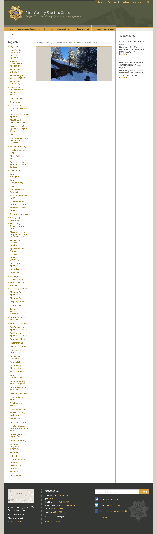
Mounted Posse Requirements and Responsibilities (18, 234)
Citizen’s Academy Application (18, 209)
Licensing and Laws (19, 288)
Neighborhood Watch (17, 404)
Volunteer (14, 452)
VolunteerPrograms (104, 28)
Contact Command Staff (18, 197)
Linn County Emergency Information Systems (15, 54)
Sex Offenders (17, 371)
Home (10, 28)
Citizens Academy (18, 440)
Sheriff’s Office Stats (17, 157)
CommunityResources (29, 28)
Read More (124, 54)
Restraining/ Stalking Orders (17, 366)
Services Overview (18, 323)
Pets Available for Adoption (18, 388)
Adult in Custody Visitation (17, 413)
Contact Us (15, 101)
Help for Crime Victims (16, 398)
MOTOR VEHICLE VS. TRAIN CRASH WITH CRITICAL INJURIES (132, 65)
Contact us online (52, 521)
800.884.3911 (59, 508)
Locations (14, 272)
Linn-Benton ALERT (103, 517)
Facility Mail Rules (18, 346)
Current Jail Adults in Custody (18, 435)
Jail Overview (16, 418)
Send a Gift (15, 362)
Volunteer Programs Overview (14, 446)
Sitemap (14, 471)
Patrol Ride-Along (18, 422)
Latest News (15, 456)
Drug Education (17, 98)
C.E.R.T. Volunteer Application (18, 460)
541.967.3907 (63, 502)
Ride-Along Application (15, 264)
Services (48, 28)
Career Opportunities (16, 376)
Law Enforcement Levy (18, 151)
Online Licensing (17, 305)
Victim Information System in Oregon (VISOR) (18, 128)
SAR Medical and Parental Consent (18, 203)
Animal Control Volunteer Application (17, 242)
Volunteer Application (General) (15, 257)
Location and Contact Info (16, 351)
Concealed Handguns (15, 175)
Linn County (48, 13)
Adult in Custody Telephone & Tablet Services (19, 428)
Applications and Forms (132, 2)
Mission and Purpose (15, 466)
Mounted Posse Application (17, 293)
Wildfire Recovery (18, 146)
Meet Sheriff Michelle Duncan (17, 121)
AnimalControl (64, 28)
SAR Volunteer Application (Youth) (18, 334)
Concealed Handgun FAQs (17, 181)
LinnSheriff (114, 499)
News (99, 2)
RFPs (12, 134)
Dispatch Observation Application (16, 63)
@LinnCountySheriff (118, 511)
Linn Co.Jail (83, 28)
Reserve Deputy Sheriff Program (17, 382)
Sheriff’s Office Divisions (17, 283)
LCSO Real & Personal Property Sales (18, 108)
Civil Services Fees (18, 393)
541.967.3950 (64, 495)
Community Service (19, 213)
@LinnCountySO (114, 505)
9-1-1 (51, 516)
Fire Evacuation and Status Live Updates (19, 140)
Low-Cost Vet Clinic (18, 409)
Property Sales (17, 301)
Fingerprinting (16, 342)
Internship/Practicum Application (19, 115)
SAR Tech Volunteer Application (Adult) (19, 328)
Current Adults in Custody (18, 318)
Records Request (18, 269)
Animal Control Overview (17, 357)
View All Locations (15, 521)
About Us (112, 2)
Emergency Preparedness (17, 218)
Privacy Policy (16, 475)
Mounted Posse (17, 298)
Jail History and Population (17, 191)
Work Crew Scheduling (15, 70)
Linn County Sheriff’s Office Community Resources (17, 91)
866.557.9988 (59, 512)
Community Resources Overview (15, 311)
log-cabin (14, 46)
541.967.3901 (54, 498)
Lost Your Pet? (16, 170)
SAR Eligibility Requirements (16, 277)
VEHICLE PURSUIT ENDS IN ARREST (132, 43)
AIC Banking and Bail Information (17, 76)
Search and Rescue (19, 339)
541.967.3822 (71, 505)
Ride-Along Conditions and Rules (17, 226)
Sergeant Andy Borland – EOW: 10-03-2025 (19, 164)
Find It (144, 491)
